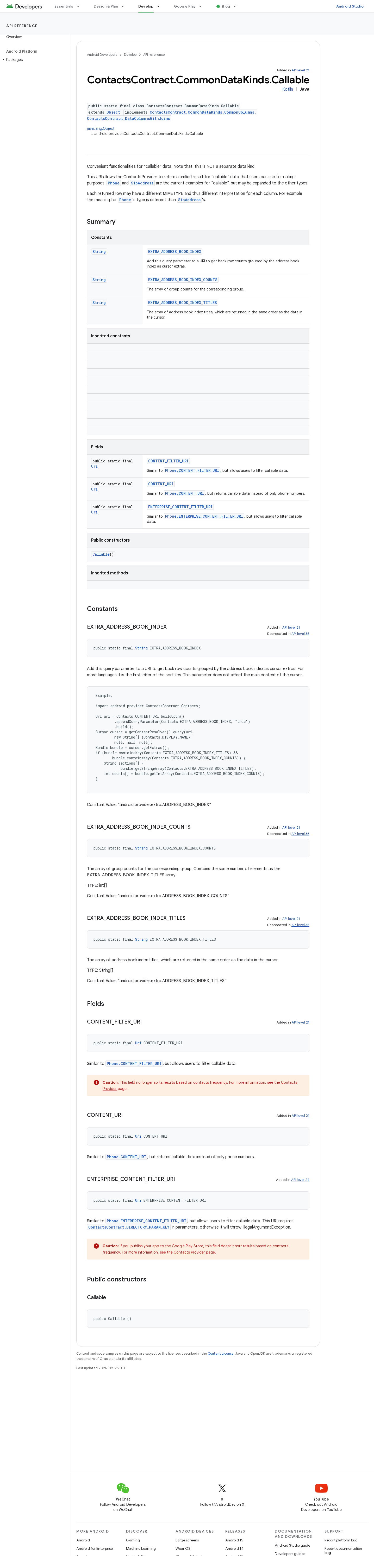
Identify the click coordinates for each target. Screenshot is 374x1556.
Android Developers (102, 54)
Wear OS (183, 1548)
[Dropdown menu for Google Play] (203, 6)
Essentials (63, 6)
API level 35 (300, 633)
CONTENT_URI (160, 483)
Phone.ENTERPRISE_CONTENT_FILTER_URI (204, 516)
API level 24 (300, 1179)
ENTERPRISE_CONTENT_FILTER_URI (180, 506)
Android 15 (234, 1540)
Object (113, 112)
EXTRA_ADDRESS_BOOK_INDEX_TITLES (182, 302)
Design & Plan (106, 6)
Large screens (187, 1540)
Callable (101, 554)
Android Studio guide (292, 1545)
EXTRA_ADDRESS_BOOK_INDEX (174, 251)
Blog (226, 6)
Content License (221, 1353)
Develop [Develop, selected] (146, 6)
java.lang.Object (101, 128)
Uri (94, 466)
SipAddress (142, 183)
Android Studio (350, 6)
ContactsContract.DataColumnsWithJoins (128, 118)
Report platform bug (341, 1540)
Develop (130, 54)
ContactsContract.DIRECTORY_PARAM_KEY (128, 1227)
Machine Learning (141, 1548)
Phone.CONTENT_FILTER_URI (192, 470)
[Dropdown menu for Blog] (237, 6)
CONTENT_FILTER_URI (168, 460)
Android (83, 1540)
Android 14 (234, 1548)
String (99, 251)
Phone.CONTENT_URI (184, 493)
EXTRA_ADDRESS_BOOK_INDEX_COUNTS (182, 279)
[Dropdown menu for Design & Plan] (125, 6)
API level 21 (300, 70)
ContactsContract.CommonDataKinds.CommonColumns (202, 112)
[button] (34, 59)
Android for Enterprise (94, 1548)
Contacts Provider (189, 1252)
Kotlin (287, 89)
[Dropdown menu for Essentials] (80, 6)
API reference (22, 25)
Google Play (185, 6)
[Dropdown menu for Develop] (161, 6)
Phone (114, 183)
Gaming (133, 1540)
